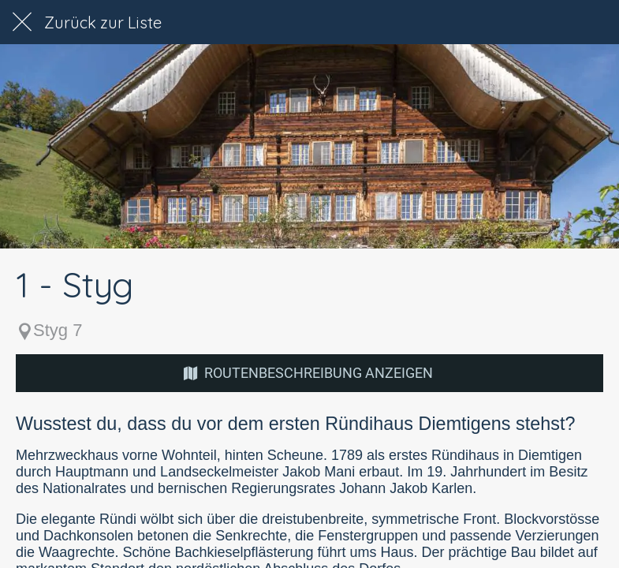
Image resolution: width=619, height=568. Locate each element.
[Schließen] (22, 22)
